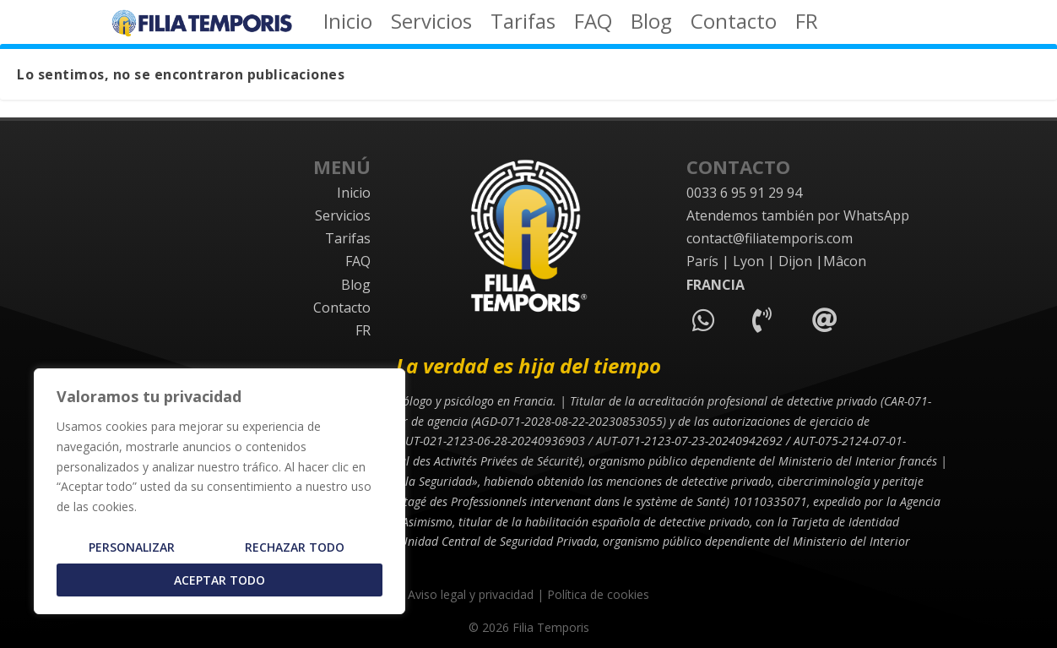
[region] (219, 491)
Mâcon (844, 261)
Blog (651, 24)
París (702, 261)
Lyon (748, 261)
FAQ (593, 24)
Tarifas (523, 24)
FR (806, 24)
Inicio (347, 24)
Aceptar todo (219, 580)
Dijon (795, 261)
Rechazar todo (294, 547)
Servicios (431, 24)
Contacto (734, 24)
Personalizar (132, 547)
